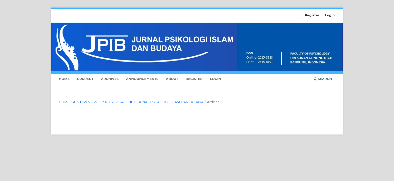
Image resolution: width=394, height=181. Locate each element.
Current (85, 79)
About (172, 79)
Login (215, 79)
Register (194, 79)
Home (64, 79)
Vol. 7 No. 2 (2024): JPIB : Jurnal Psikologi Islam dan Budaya (148, 102)
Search (323, 79)
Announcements (142, 79)
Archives (110, 79)
